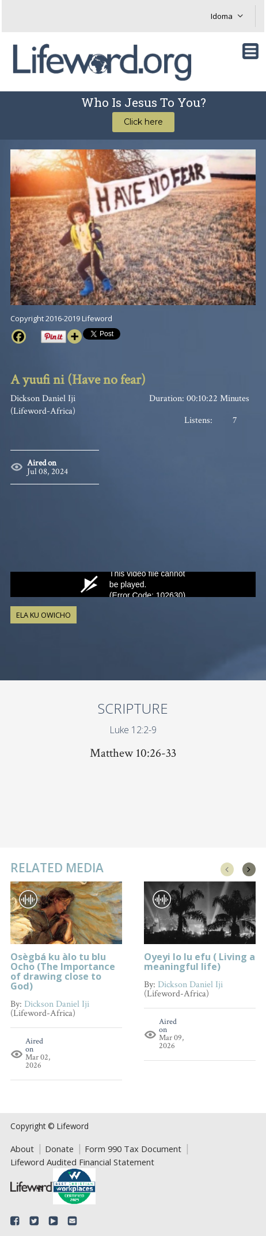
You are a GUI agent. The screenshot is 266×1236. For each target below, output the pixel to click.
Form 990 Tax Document (133, 1148)
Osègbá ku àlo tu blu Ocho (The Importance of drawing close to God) (62, 972)
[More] (74, 336)
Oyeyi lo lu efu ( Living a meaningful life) (199, 962)
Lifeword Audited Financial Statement (82, 1162)
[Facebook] (19, 336)
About (22, 1148)
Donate (59, 1148)
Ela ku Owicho (43, 615)
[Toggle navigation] (250, 51)
